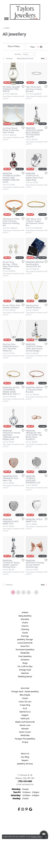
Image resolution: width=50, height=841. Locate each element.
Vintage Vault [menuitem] (25, 669)
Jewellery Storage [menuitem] (25, 639)
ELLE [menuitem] (25, 708)
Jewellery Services (25, 763)
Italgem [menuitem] (24, 715)
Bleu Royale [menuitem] (25, 695)
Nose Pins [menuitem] (25, 646)
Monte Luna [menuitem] (25, 725)
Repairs (25, 760)
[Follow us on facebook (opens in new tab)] (19, 809)
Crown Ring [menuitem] (25, 705)
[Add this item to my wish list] (22, 86)
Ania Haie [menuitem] (25, 688)
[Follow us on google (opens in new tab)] (30, 809)
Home (7, 28)
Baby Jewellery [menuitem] (25, 615)
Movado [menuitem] (25, 728)
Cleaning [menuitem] (25, 629)
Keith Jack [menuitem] (25, 718)
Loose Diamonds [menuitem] (25, 642)
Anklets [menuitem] (25, 612)
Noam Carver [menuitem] (25, 732)
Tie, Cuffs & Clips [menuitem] (25, 666)
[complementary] (30, 826)
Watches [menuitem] (25, 673)
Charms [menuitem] (24, 626)
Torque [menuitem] (25, 742)
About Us (25, 753)
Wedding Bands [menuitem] (25, 676)
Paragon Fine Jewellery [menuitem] (25, 738)
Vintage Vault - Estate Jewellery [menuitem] (25, 691)
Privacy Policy (36, 836)
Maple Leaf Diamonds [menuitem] (25, 722)
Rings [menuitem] (25, 663)
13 (36, 592)
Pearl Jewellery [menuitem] (24, 656)
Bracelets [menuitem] (25, 619)
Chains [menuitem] (25, 622)
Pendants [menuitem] (25, 659)
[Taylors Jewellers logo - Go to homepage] (25, 12)
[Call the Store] (25, 781)
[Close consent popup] (46, 836)
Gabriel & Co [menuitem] (25, 711)
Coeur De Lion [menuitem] (25, 701)
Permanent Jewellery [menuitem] (25, 649)
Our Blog (25, 757)
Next (43, 58)
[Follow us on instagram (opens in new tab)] (22, 809)
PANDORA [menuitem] (24, 653)
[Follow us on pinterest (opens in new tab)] (26, 809)
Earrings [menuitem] (25, 636)
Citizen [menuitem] (25, 698)
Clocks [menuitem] (25, 632)
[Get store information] (25, 784)
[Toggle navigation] (6, 19)
